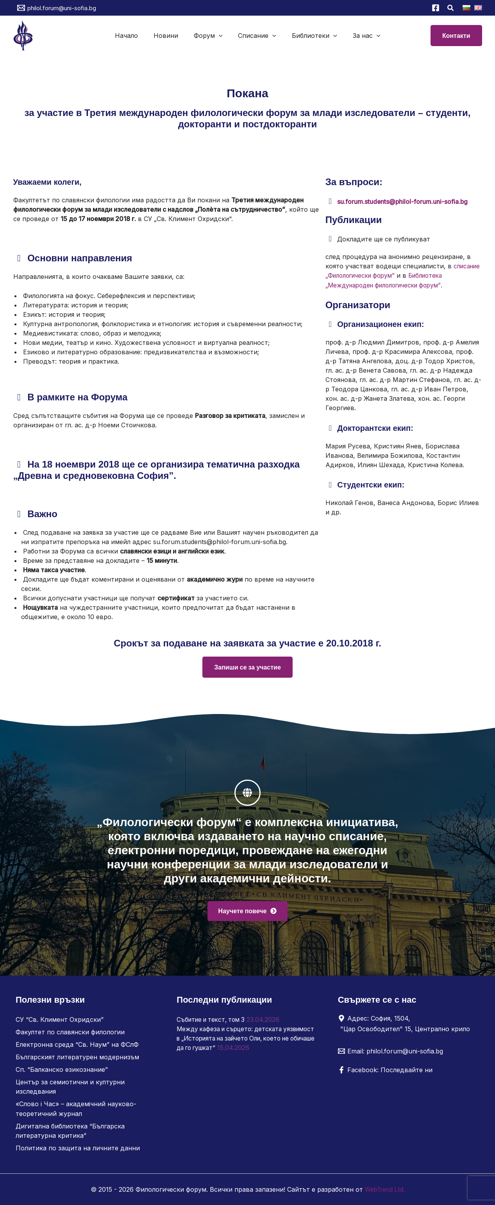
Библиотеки (309, 35)
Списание (255, 35)
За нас (359, 35)
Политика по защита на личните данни (78, 1148)
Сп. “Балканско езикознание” (62, 1070)
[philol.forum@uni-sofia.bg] (56, 8)
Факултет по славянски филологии (70, 1032)
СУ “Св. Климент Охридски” (60, 1020)
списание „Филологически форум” (379, 275)
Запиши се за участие (247, 667)
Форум (209, 35)
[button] (450, 9)
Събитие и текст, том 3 (213, 1020)
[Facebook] (436, 8)
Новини (170, 35)
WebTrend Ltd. (384, 1189)
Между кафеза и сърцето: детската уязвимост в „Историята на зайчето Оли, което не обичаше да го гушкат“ (242, 1038)
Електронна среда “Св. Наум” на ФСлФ (77, 1045)
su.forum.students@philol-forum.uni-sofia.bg (403, 201)
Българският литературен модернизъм (77, 1057)
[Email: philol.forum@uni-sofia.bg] (390, 1051)
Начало (134, 35)
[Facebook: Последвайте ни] (385, 1070)
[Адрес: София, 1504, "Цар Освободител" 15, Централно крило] (406, 1023)
